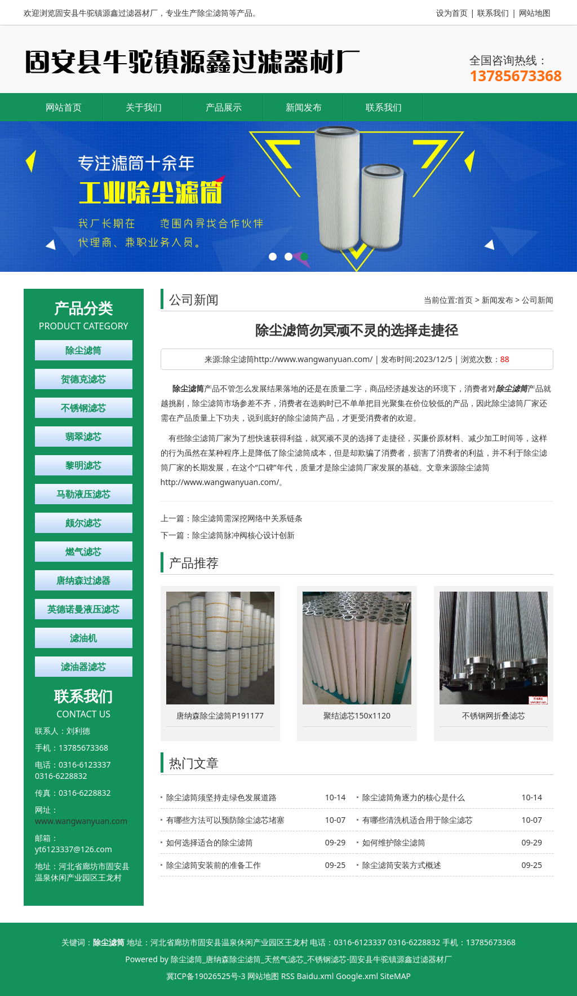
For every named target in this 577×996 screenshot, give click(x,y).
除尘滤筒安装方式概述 (401, 865)
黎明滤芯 (83, 465)
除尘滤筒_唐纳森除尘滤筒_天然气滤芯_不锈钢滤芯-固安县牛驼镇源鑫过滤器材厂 (311, 959)
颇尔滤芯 (83, 523)
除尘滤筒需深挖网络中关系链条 (247, 518)
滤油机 (83, 638)
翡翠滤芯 (83, 436)
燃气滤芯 (83, 551)
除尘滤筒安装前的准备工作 (213, 865)
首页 (465, 299)
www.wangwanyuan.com (81, 821)
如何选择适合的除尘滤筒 (209, 842)
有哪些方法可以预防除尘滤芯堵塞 (225, 819)
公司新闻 (537, 299)
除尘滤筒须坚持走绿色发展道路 (221, 797)
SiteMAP (395, 976)
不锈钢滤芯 (83, 408)
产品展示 (224, 107)
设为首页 (452, 12)
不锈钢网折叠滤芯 (493, 715)
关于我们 (144, 107)
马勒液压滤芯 (83, 494)
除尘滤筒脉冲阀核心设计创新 (243, 535)
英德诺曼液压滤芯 (83, 609)
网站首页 (64, 107)
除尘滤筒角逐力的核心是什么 (413, 797)
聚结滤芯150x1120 (356, 715)
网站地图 (535, 12)
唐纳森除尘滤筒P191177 (220, 715)
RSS (288, 976)
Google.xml (357, 976)
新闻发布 (304, 107)
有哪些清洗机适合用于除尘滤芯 (417, 819)
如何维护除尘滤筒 (393, 842)
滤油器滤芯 (83, 666)
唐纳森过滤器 (83, 580)
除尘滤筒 (83, 350)
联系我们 (493, 12)
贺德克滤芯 (83, 379)
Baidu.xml (315, 976)
